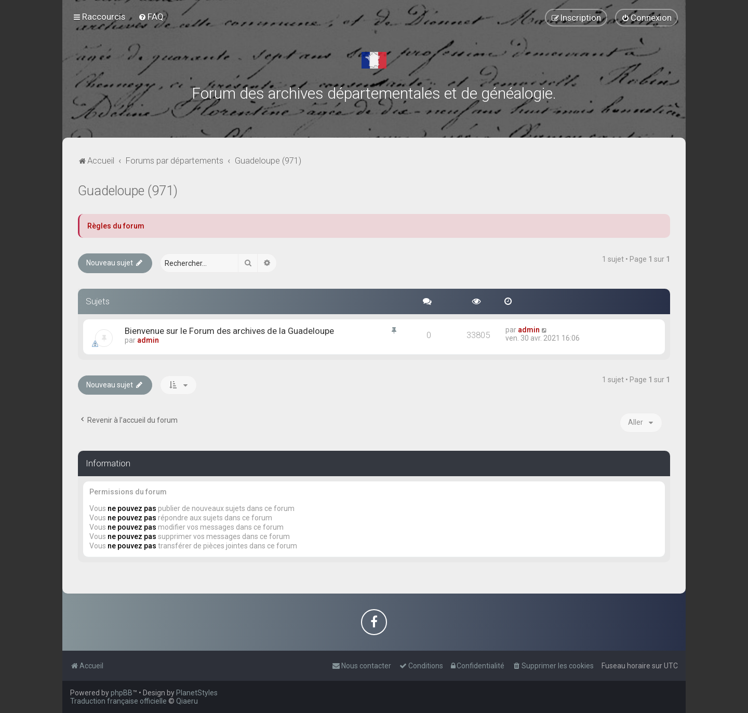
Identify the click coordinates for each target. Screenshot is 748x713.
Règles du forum (115, 226)
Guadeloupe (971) (128, 190)
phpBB (121, 693)
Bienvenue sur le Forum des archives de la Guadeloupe (229, 331)
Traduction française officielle (118, 701)
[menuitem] (151, 16)
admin (148, 340)
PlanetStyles (197, 693)
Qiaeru (187, 701)
